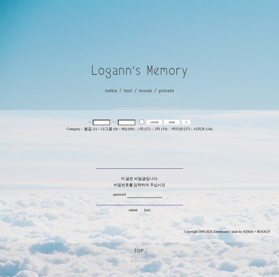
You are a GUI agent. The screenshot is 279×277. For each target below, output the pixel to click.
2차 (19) (160, 129)
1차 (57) (144, 129)
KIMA (248, 232)
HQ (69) (128, 129)
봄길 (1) (90, 129)
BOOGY (263, 232)
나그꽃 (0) (109, 129)
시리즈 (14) (203, 129)
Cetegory (73, 129)
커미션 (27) (180, 129)
